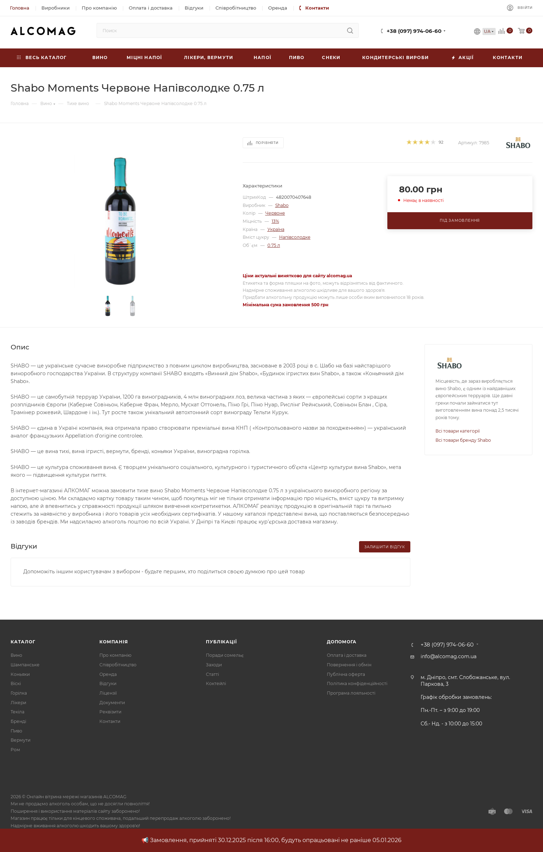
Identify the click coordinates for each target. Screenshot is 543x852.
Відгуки (107, 683)
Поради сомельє (225, 655)
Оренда (108, 674)
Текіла (17, 711)
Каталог (23, 641)
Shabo (282, 205)
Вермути (20, 740)
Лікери (18, 702)
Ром (15, 749)
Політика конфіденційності (357, 683)
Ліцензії (108, 693)
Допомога (341, 641)
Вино (16, 655)
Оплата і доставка (346, 655)
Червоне (275, 213)
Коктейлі (216, 683)
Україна (275, 229)
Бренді (18, 721)
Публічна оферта (346, 674)
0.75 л (273, 245)
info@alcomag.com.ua (448, 656)
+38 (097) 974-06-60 (414, 31)
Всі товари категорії (457, 431)
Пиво (16, 731)
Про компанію (115, 655)
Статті (212, 674)
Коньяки (20, 674)
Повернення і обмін (349, 664)
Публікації (221, 641)
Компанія (113, 641)
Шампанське (25, 664)
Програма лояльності (351, 693)
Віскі (16, 683)
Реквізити (110, 711)
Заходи (214, 664)
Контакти (109, 721)
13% (275, 221)
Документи (112, 702)
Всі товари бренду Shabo (463, 440)
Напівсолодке (295, 237)
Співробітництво (118, 664)
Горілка (19, 693)
